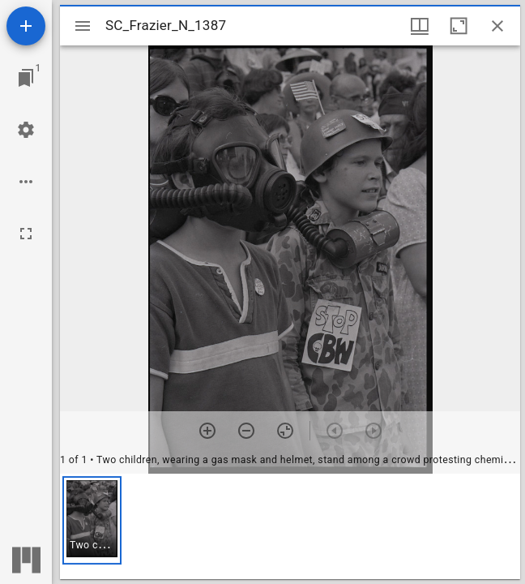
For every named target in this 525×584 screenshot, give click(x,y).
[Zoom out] (246, 430)
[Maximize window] (458, 25)
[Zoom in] (207, 430)
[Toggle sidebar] (82, 25)
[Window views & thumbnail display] (419, 25)
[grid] (290, 526)
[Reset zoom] (285, 430)
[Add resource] (25, 25)
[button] (91, 520)
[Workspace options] (25, 181)
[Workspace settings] (25, 129)
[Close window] (497, 25)
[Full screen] (25, 233)
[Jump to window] (25, 77)
